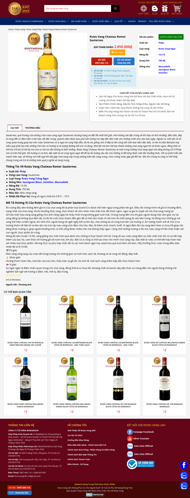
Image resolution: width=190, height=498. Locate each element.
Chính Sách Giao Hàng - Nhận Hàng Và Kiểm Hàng (91, 449)
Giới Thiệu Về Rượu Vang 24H (81, 430)
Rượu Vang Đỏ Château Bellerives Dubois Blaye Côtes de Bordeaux (164, 343)
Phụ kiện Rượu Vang (161, 21)
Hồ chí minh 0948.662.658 (124, 61)
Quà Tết (120, 21)
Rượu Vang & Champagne (30, 21)
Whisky (132, 21)
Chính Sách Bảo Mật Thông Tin (82, 454)
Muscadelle (164, 66)
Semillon (163, 72)
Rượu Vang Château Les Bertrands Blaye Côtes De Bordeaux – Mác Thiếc (118, 343)
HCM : (18, 492)
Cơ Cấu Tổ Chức (75, 435)
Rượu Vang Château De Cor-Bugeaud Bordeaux (165, 405)
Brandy (142, 21)
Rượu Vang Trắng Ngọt (35, 178)
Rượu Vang (20, 29)
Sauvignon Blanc (167, 69)
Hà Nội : (19, 487)
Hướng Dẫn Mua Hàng (78, 440)
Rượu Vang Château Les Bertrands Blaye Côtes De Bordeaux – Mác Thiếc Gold (72, 343)
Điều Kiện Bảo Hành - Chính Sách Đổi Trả (87, 445)
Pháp (161, 42)
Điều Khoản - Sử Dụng (78, 464)
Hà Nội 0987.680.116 (101, 61)
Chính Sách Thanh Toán (79, 459)
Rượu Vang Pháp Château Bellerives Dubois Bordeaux (25, 405)
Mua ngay (117, 52)
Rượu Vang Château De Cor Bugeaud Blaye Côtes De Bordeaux (118, 405)
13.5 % (162, 54)
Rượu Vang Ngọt (167, 48)
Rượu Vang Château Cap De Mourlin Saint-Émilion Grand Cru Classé (25, 343)
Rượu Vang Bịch (58, 21)
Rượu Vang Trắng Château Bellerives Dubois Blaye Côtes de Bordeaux (71, 405)
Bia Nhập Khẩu (80, 21)
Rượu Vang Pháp (34, 29)
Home (11, 29)
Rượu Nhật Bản (102, 21)
